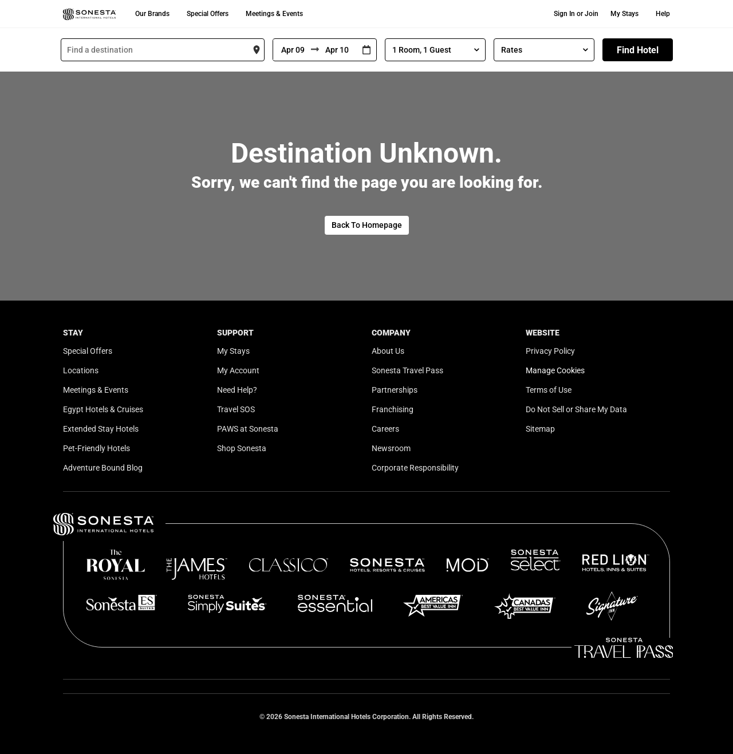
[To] (338, 50)
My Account (238, 370)
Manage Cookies (555, 370)
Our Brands (152, 14)
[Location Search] (163, 49)
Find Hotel (638, 50)
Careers (385, 428)
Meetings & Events (274, 14)
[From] (292, 50)
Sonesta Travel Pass (407, 370)
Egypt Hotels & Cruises (103, 409)
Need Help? (237, 389)
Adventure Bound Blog (103, 467)
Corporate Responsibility (415, 467)
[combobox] (163, 49)
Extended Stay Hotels (101, 428)
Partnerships (394, 389)
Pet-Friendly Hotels (96, 448)
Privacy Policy (550, 351)
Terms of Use (549, 389)
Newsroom (391, 448)
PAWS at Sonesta (247, 428)
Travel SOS (236, 409)
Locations (80, 370)
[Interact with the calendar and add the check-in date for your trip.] (366, 50)
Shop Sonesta (241, 448)
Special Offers (207, 14)
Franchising (392, 409)
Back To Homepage (367, 225)
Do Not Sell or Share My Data (576, 409)
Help (663, 14)
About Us (388, 351)
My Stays (624, 14)
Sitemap (540, 428)
